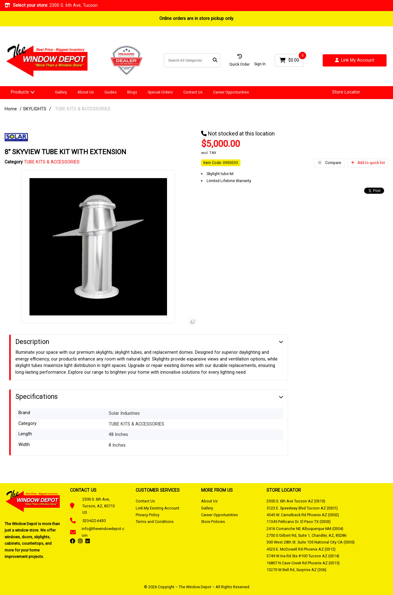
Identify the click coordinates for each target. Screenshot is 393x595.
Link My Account (354, 60)
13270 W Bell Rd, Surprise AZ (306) (296, 569)
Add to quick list (368, 163)
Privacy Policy (147, 515)
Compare (329, 163)
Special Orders (160, 92)
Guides (110, 92)
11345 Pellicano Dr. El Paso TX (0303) (299, 521)
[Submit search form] (215, 60)
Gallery (61, 92)
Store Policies (213, 521)
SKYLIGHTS (34, 109)
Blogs (132, 92)
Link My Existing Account (157, 508)
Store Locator (346, 92)
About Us (85, 92)
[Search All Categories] (192, 60)
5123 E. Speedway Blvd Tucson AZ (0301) (302, 508)
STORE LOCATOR (284, 490)
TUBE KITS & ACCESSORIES (83, 109)
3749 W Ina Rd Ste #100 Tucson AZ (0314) (303, 556)
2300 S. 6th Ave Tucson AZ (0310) (296, 501)
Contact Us (193, 92)
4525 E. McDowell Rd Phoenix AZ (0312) (301, 549)
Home (11, 109)
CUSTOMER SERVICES (158, 490)
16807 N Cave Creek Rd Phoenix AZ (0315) (303, 563)
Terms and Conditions (155, 521)
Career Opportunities (231, 92)
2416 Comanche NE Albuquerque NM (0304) (305, 528)
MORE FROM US (217, 490)
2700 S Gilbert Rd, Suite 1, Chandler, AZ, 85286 (306, 535)
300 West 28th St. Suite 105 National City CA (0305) (311, 542)
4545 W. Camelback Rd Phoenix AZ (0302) (303, 515)
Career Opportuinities (219, 515)
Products (20, 92)
